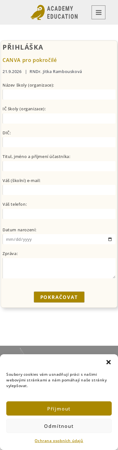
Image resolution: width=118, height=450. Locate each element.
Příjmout (59, 408)
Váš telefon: (15, 204)
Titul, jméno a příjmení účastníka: (36, 156)
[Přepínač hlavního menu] (98, 12)
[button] (108, 362)
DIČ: (7, 133)
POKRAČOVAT (59, 297)
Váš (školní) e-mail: (22, 180)
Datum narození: (20, 230)
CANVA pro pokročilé (30, 60)
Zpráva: (10, 253)
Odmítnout (59, 426)
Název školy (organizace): (28, 85)
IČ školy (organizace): (24, 109)
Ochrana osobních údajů (59, 440)
